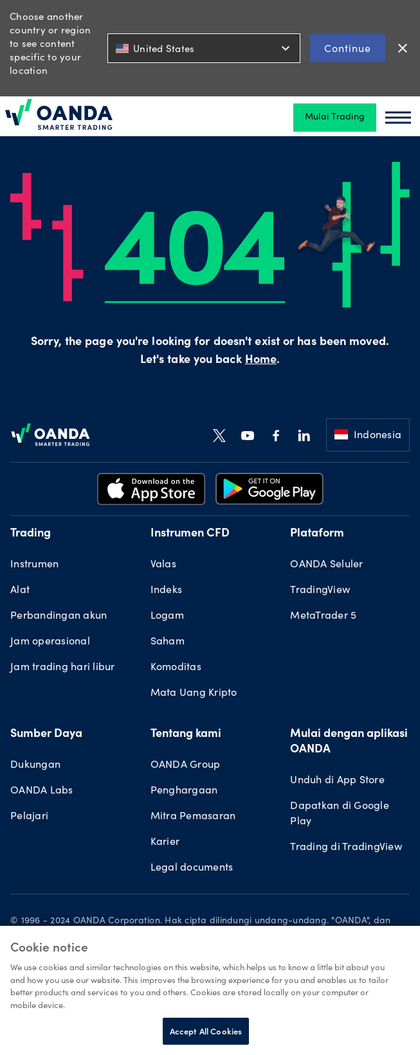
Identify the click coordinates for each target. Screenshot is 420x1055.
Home (261, 360)
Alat (20, 590)
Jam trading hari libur (62, 667)
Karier (165, 842)
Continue (347, 48)
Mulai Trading (335, 117)
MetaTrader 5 (323, 616)
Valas (163, 565)
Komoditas (176, 667)
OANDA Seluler (326, 565)
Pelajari (29, 816)
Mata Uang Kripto (194, 693)
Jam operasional (50, 642)
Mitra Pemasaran (193, 816)
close (402, 48)
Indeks (167, 590)
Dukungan (35, 765)
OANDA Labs (41, 791)
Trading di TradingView (346, 847)
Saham (168, 642)
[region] (210, 990)
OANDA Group (186, 765)
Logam (167, 616)
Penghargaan (184, 791)
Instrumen (34, 565)
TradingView (320, 590)
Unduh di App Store (337, 781)
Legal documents (192, 868)
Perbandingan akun (58, 616)
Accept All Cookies (206, 1030)
